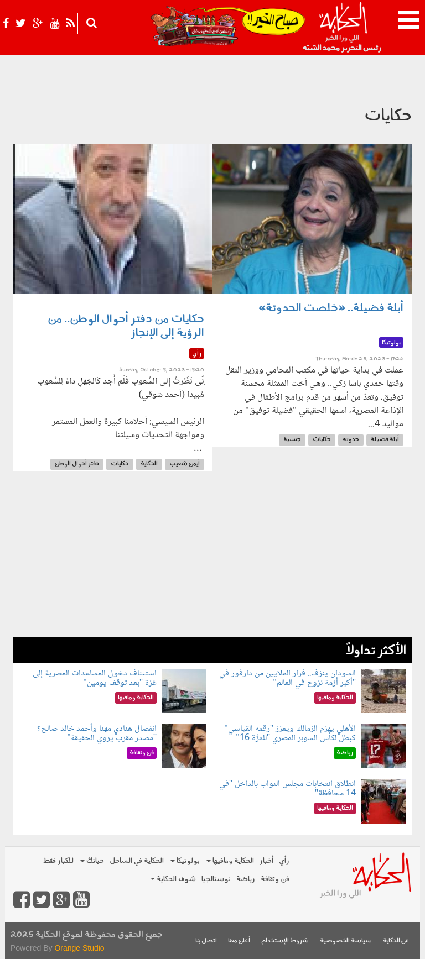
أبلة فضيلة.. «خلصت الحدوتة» (330, 308)
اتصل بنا (206, 941)
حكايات (322, 439)
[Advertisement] (212, 559)
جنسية (292, 439)
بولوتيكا (185, 861)
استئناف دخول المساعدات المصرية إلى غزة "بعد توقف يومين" (95, 678)
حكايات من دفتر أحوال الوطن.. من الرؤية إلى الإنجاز (126, 326)
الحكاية (149, 464)
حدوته (351, 439)
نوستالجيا (216, 879)
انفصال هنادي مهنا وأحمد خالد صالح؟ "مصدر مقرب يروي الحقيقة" (97, 733)
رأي (284, 861)
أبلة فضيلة (385, 439)
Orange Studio (79, 948)
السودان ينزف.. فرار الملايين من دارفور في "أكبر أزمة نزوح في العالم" (287, 678)
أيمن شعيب (184, 464)
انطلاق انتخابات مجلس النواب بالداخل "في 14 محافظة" (287, 789)
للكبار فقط (58, 861)
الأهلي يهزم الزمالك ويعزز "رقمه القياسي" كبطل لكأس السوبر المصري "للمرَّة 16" (290, 733)
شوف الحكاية (173, 879)
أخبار (266, 861)
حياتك (92, 861)
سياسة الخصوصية (346, 941)
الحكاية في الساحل (137, 861)
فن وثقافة (275, 879)
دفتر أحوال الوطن (77, 464)
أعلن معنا (239, 941)
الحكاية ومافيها (230, 861)
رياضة (245, 879)
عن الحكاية (396, 941)
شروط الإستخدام (285, 941)
